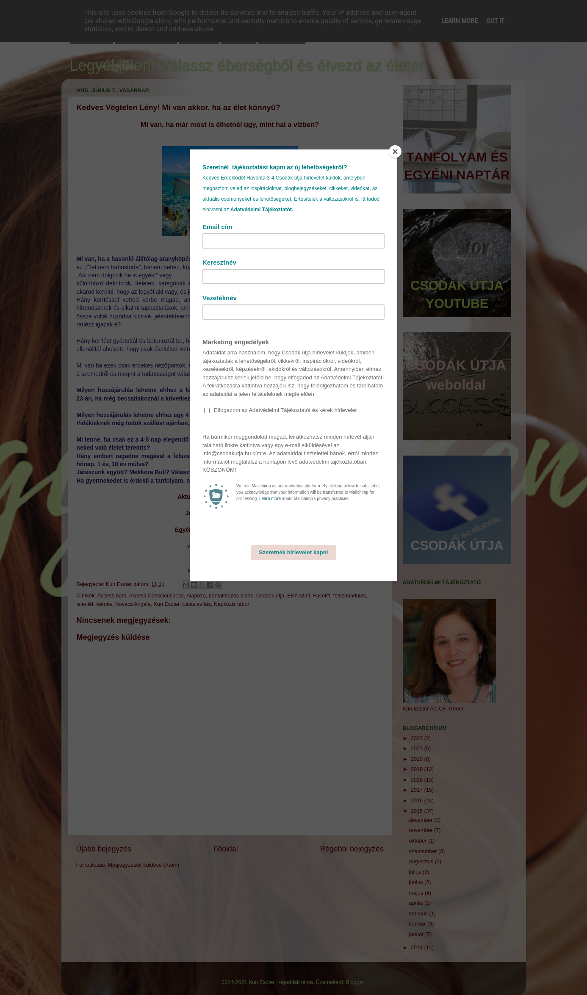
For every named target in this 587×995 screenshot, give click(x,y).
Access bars (112, 596)
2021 (417, 749)
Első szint (298, 596)
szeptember (423, 851)
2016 (417, 801)
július (416, 872)
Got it (495, 20)
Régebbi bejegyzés (352, 849)
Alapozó (196, 596)
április (416, 903)
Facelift (321, 596)
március (419, 914)
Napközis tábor (231, 604)
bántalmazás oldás (231, 596)
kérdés (104, 604)
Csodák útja (270, 596)
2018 (417, 780)
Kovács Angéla (132, 604)
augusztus (422, 862)
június (416, 882)
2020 (417, 759)
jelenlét (85, 604)
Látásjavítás (196, 604)
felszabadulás (349, 596)
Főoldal (225, 849)
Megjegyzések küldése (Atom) (143, 865)
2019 (417, 769)
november (422, 830)
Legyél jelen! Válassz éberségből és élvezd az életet (247, 65)
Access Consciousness (156, 596)
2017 (417, 790)
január (417, 934)
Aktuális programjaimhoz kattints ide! (229, 496)
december (422, 820)
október (419, 841)
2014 (417, 948)
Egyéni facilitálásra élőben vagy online (228, 529)
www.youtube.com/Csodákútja (229, 546)
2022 (417, 738)
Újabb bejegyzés (103, 849)
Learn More (459, 20)
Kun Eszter (167, 604)
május (417, 893)
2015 (417, 811)
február (418, 924)
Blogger (355, 982)
